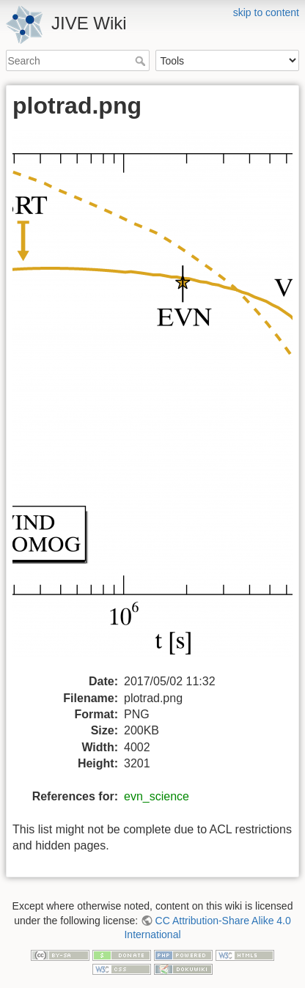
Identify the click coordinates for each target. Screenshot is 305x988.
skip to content (266, 12)
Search (142, 61)
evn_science (156, 796)
